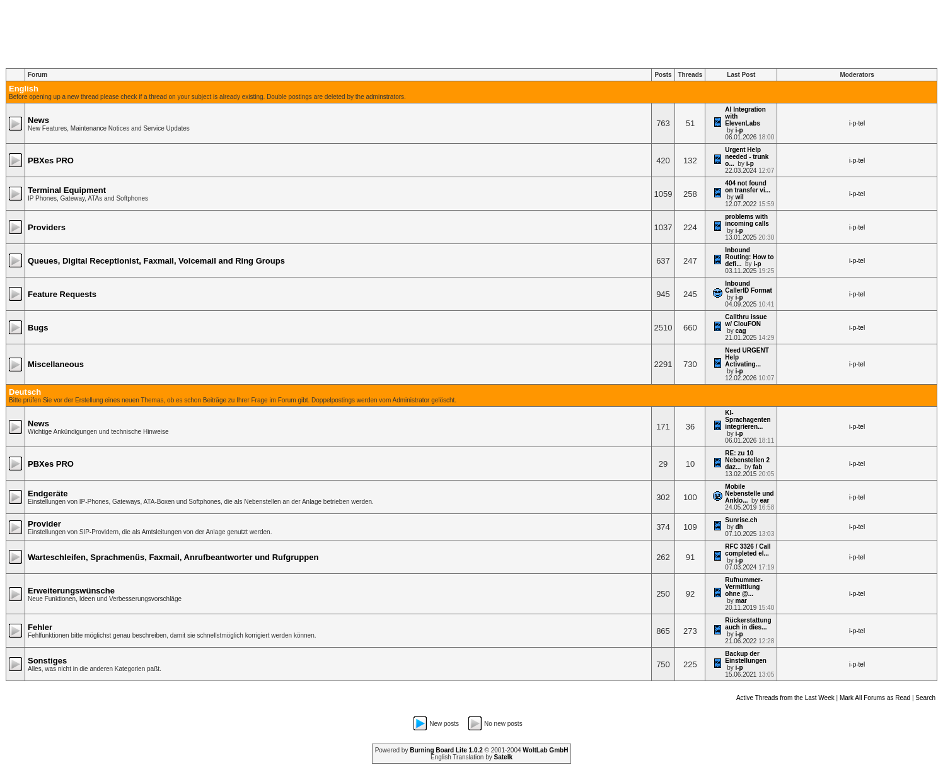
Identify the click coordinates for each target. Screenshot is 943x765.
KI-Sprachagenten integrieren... (747, 419)
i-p (739, 130)
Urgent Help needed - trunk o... (746, 156)
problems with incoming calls (746, 220)
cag (740, 330)
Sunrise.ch (741, 520)
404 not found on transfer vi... (747, 187)
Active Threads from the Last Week (785, 697)
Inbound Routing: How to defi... (749, 257)
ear (764, 500)
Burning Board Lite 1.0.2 (446, 750)
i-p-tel (857, 123)
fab (757, 467)
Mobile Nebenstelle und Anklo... (749, 493)
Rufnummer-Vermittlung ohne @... (743, 586)
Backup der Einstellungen (746, 657)
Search (925, 697)
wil (739, 197)
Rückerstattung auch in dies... (748, 624)
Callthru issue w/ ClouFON (746, 320)
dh (739, 526)
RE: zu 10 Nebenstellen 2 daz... (747, 460)
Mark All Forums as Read (875, 697)
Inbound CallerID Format (748, 287)
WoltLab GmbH (545, 750)
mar (740, 600)
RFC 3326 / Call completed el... (747, 550)
